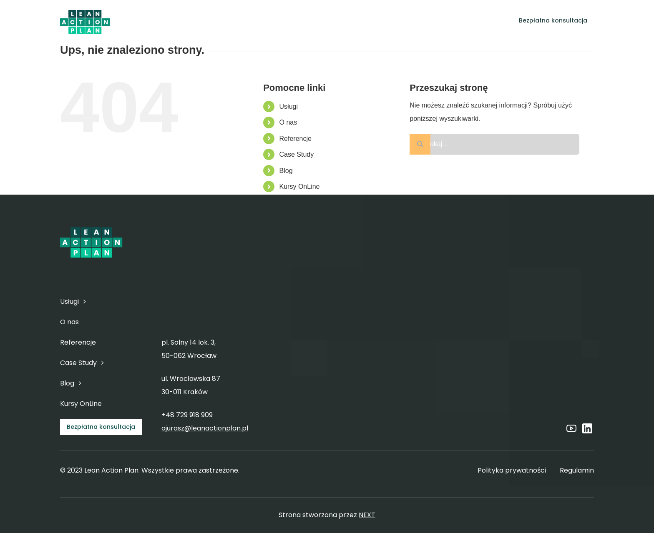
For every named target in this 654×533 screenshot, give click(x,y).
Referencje (295, 138)
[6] (85, 11)
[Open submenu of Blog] (443, 21)
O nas (288, 122)
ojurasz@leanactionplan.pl (204, 428)
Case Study (296, 154)
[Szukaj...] (494, 144)
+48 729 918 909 (187, 415)
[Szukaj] (420, 144)
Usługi (288, 106)
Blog (286, 170)
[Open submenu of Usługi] (283, 21)
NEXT (367, 515)
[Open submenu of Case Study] (411, 21)
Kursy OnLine (299, 186)
